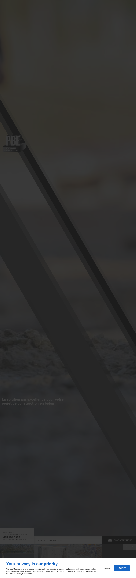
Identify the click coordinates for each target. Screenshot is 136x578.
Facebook (28, 573)
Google (20, 573)
